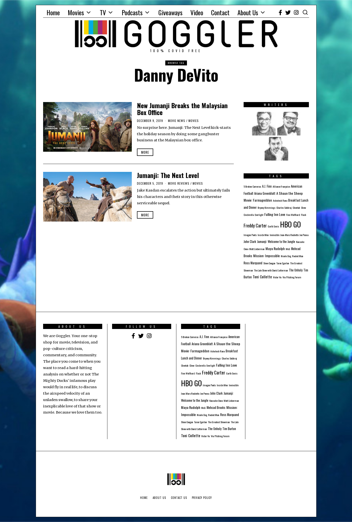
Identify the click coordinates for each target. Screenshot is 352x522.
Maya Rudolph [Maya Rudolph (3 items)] (275, 248)
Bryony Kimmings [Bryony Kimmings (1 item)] (266, 207)
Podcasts (132, 12)
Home (53, 12)
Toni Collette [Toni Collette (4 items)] (262, 276)
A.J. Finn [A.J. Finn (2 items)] (267, 186)
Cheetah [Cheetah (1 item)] (296, 207)
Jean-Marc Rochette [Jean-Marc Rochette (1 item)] (289, 235)
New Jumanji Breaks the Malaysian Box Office (182, 109)
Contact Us (179, 498)
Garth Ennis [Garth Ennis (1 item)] (273, 226)
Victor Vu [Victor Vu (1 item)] (277, 277)
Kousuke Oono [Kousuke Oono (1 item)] (216, 401)
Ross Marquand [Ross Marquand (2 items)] (253, 263)
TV (103, 12)
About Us (247, 12)
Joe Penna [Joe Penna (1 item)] (304, 235)
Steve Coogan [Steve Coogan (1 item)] (269, 263)
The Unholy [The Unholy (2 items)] (295, 270)
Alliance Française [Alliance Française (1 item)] (281, 186)
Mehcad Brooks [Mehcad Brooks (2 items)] (216, 407)
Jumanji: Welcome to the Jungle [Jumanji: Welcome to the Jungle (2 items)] (276, 241)
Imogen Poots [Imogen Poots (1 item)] (250, 235)
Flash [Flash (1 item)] (303, 215)
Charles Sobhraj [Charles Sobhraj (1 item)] (284, 207)
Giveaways (170, 12)
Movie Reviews (178, 183)
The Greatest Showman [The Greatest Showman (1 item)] (219, 422)
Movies (76, 12)
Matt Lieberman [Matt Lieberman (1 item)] (257, 249)
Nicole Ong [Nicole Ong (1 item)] (286, 256)
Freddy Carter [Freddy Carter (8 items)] (255, 225)
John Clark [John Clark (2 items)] (250, 241)
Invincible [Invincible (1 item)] (274, 235)
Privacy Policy (202, 498)
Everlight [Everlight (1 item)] (259, 215)
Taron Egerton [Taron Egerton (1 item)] (282, 263)
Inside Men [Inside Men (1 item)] (263, 235)
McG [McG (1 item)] (288, 249)
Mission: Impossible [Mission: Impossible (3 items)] (266, 255)
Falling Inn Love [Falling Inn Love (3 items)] (274, 214)
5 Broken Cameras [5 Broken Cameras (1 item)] (252, 186)
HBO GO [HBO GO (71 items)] (290, 224)
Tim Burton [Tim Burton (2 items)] (229, 428)
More (145, 152)
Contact (220, 12)
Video (196, 12)
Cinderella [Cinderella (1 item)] (249, 215)
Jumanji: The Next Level (168, 175)
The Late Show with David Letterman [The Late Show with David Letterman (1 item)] (271, 270)
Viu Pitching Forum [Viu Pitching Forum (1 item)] (292, 277)
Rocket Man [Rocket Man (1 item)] (297, 256)
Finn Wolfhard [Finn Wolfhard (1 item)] (293, 215)
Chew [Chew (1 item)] (303, 207)
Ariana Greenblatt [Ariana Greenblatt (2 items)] (264, 193)
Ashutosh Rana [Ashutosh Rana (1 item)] (280, 200)
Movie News (176, 121)
